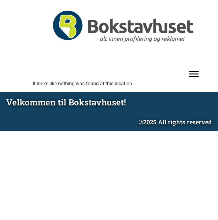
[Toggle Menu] (194, 74)
